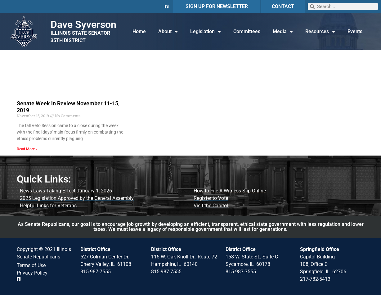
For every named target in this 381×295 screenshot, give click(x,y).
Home (139, 31)
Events (354, 31)
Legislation (205, 31)
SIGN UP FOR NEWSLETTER (217, 6)
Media (283, 31)
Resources (320, 31)
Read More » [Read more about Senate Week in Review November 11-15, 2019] (27, 149)
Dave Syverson (83, 24)
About (168, 31)
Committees (246, 31)
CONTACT (283, 6)
